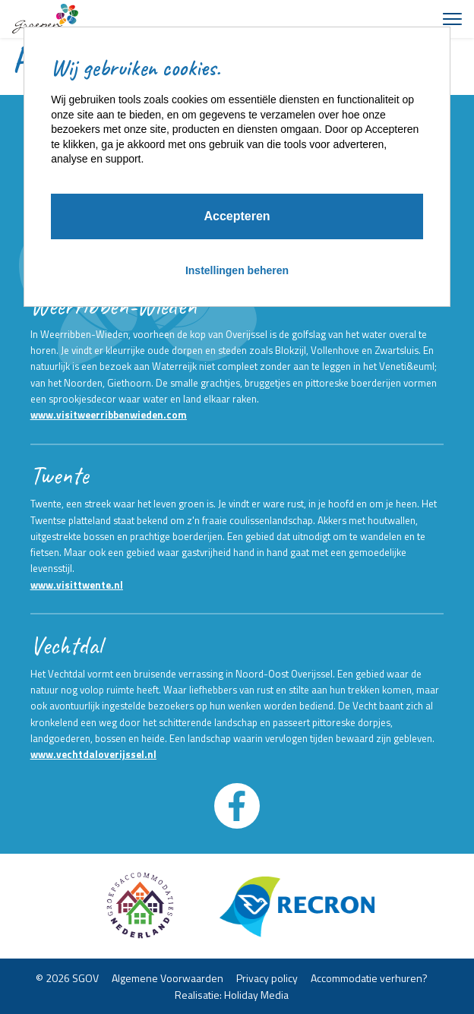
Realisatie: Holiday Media (232, 995)
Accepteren (237, 216)
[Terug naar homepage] (45, 19)
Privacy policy (267, 977)
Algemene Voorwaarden (167, 977)
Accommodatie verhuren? (369, 977)
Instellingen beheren (237, 270)
